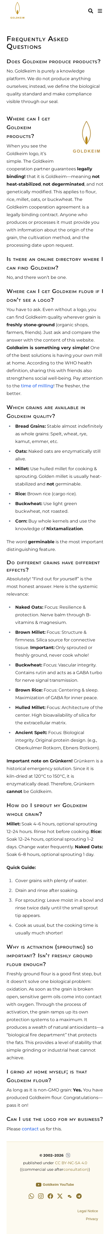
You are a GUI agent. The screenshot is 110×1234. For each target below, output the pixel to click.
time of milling (37, 385)
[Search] (90, 10)
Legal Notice (87, 1211)
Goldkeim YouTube (55, 1184)
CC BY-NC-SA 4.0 (71, 1163)
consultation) (76, 1169)
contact (30, 1129)
